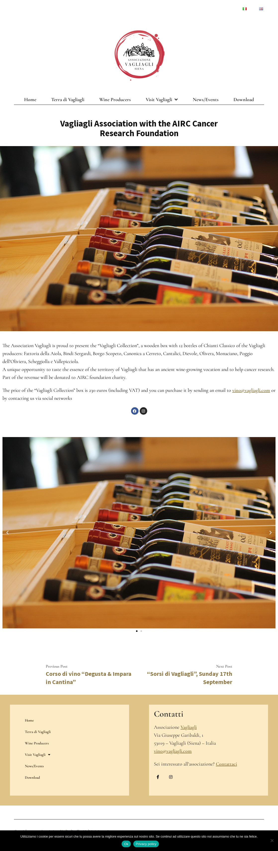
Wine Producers (115, 100)
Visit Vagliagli (162, 100)
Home (30, 100)
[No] (271, 840)
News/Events (206, 100)
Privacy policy (146, 844)
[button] (7, 532)
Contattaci (226, 764)
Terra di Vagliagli (67, 100)
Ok (126, 844)
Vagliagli (189, 727)
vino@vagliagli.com (251, 390)
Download (243, 100)
